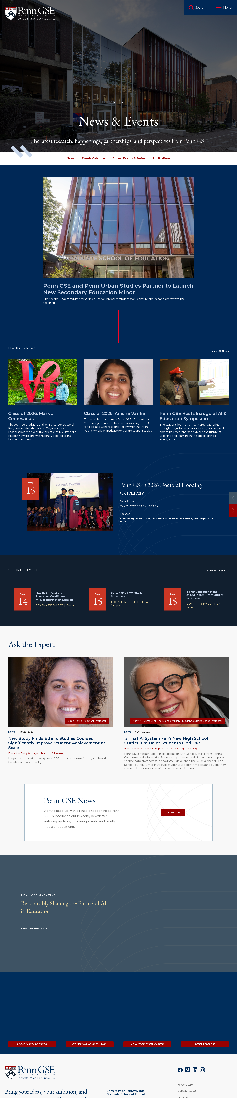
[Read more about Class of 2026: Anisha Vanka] (118, 382)
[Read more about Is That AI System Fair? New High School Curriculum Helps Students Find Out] (176, 692)
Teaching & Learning (52, 753)
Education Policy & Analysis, (24, 753)
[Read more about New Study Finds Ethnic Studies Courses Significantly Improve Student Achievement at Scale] (60, 692)
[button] (224, 7)
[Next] (233, 510)
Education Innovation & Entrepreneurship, (148, 748)
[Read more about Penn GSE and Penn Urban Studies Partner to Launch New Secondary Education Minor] (118, 227)
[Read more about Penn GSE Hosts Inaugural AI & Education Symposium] (194, 382)
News (11, 731)
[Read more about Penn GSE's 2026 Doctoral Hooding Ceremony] (70, 502)
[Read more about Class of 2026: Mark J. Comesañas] (42, 382)
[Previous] (233, 498)
